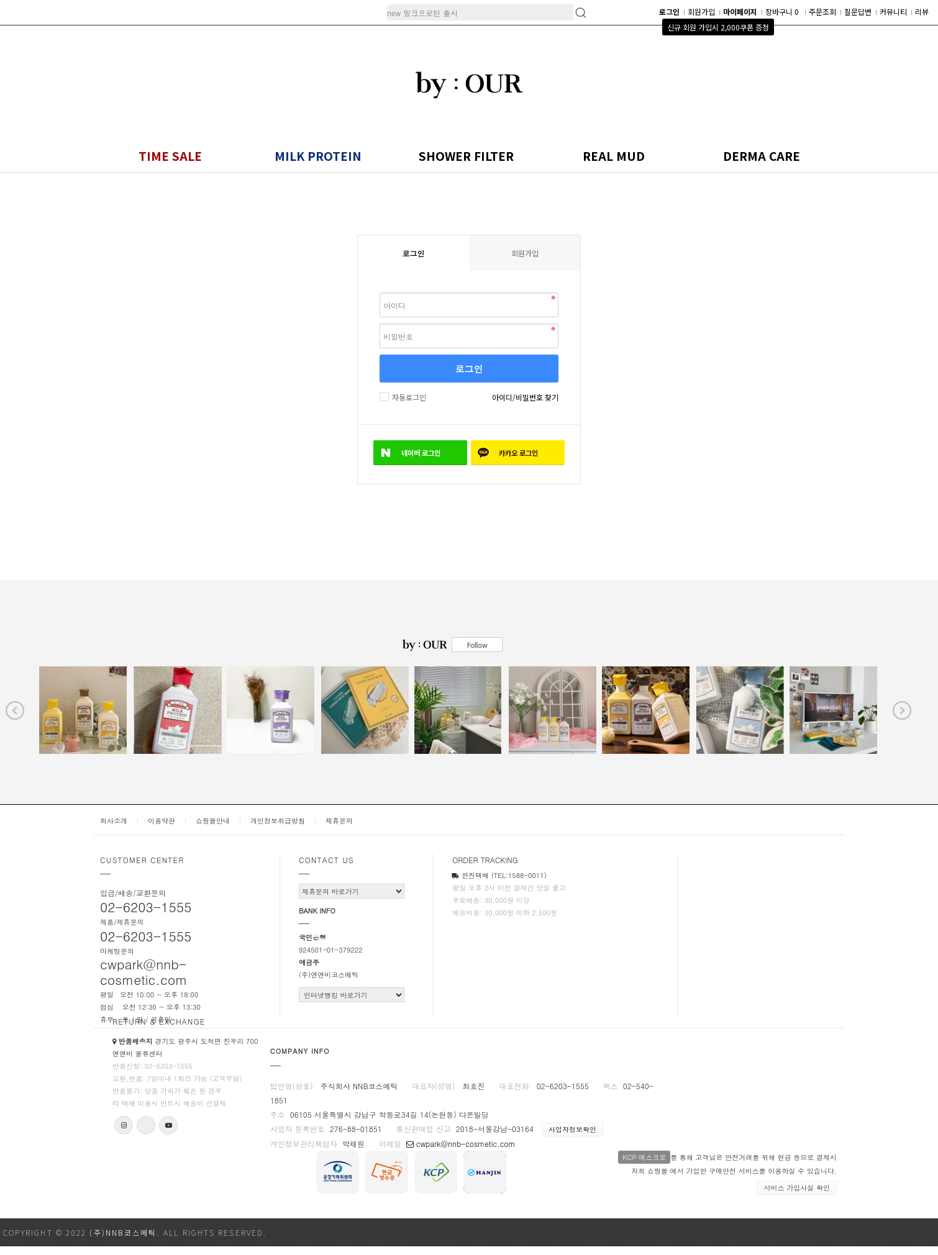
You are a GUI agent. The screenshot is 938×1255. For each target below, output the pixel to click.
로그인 (469, 368)
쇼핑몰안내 (213, 820)
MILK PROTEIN (318, 155)
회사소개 (113, 820)
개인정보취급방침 (277, 820)
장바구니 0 (783, 11)
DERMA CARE (761, 155)
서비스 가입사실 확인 (797, 1187)
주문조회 (822, 11)
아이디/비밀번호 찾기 (525, 397)
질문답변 (858, 11)
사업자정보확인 (572, 1129)
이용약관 (161, 820)
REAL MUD (614, 155)
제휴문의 (339, 820)
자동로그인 (407, 397)
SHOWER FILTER (466, 155)
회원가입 (701, 11)
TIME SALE (170, 155)
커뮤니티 (893, 11)
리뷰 (922, 11)
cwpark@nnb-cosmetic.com (461, 1143)
